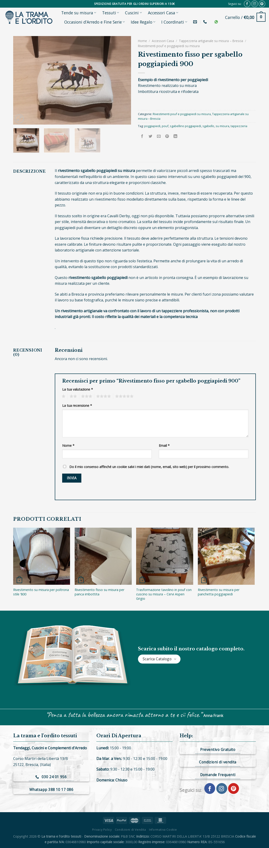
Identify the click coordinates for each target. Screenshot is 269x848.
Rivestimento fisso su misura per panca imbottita (99, 592)
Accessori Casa (163, 12)
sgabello (208, 126)
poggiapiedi (152, 126)
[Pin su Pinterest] (167, 136)
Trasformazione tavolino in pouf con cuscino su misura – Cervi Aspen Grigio (164, 594)
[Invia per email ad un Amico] (159, 136)
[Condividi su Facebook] (142, 136)
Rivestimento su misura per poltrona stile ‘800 (41, 592)
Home (142, 41)
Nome (68, 445)
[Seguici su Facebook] (247, 3)
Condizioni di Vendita (130, 830)
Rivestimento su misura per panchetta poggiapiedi (218, 592)
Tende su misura (78, 12)
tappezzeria (239, 126)
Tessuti (110, 12)
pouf (165, 126)
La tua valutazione (77, 389)
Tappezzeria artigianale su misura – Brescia (211, 41)
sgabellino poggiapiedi (185, 126)
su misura (222, 126)
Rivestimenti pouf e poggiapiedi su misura (169, 46)
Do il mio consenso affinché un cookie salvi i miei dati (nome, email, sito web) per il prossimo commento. (149, 467)
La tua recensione (77, 405)
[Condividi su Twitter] (150, 136)
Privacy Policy (102, 830)
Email (164, 445)
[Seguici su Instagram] (254, 3)
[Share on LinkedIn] (175, 136)
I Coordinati (174, 22)
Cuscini (133, 12)
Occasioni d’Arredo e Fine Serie (94, 22)
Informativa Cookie (163, 830)
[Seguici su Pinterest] (262, 3)
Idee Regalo (143, 22)
